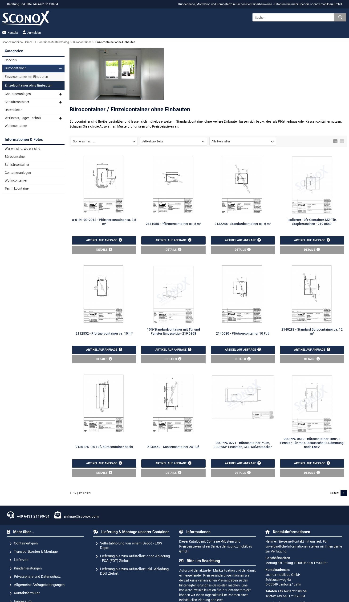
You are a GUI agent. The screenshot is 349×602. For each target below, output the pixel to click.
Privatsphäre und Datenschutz (35, 576)
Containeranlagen (18, 94)
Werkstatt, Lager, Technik (23, 118)
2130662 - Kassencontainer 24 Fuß (173, 447)
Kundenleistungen (25, 568)
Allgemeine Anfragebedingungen (37, 585)
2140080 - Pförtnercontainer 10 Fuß (243, 334)
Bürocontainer (15, 68)
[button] (104, 141)
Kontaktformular (24, 593)
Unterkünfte (13, 110)
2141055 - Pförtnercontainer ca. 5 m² (173, 224)
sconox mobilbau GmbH (326, 4)
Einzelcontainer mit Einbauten (26, 77)
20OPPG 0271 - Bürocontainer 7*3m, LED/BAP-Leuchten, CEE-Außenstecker (243, 445)
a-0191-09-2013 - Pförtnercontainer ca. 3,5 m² (104, 222)
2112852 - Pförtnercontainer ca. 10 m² (104, 334)
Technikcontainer (17, 189)
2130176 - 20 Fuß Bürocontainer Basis (104, 447)
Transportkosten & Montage (33, 551)
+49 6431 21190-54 (28, 515)
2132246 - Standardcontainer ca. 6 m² (243, 224)
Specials (11, 60)
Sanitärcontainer (17, 102)
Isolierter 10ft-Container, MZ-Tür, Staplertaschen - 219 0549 (312, 222)
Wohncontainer (16, 126)
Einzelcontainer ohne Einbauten (29, 85)
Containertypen (23, 543)
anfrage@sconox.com (76, 515)
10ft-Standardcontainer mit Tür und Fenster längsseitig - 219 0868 (173, 332)
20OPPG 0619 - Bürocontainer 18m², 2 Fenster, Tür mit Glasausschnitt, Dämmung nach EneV (312, 443)
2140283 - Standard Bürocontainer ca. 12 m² (312, 332)
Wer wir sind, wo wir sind (22, 149)
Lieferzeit (18, 560)
